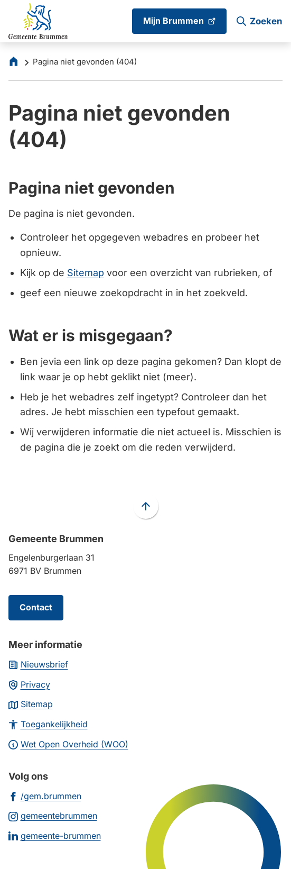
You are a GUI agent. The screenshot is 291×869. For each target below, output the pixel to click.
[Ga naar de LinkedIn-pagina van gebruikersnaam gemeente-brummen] (54, 835)
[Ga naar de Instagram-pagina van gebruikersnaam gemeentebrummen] (52, 815)
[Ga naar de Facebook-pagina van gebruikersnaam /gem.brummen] (44, 795)
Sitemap (85, 272)
